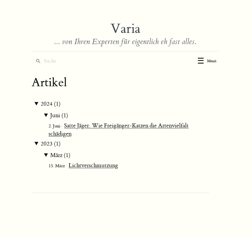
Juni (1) (59, 115)
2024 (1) (51, 104)
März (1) (60, 155)
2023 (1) (51, 143)
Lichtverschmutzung (93, 165)
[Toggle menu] (207, 61)
